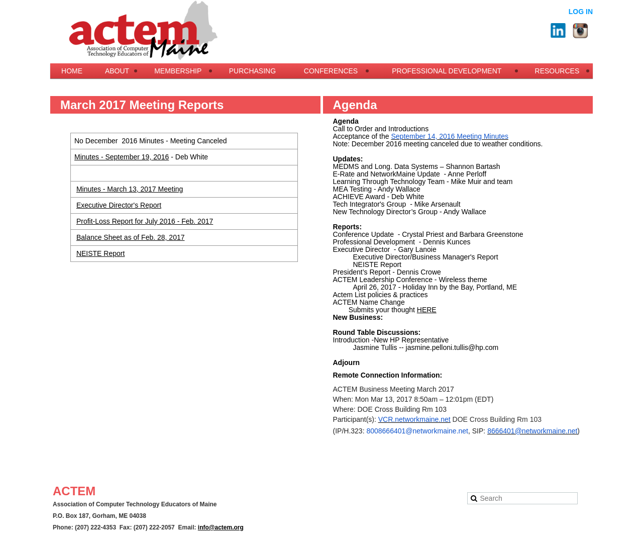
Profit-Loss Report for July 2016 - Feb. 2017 (144, 221)
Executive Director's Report (118, 205)
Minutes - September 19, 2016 (121, 157)
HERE (427, 310)
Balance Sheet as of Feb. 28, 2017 (130, 237)
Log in (581, 12)
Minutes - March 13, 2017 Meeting (129, 189)
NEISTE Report (100, 253)
